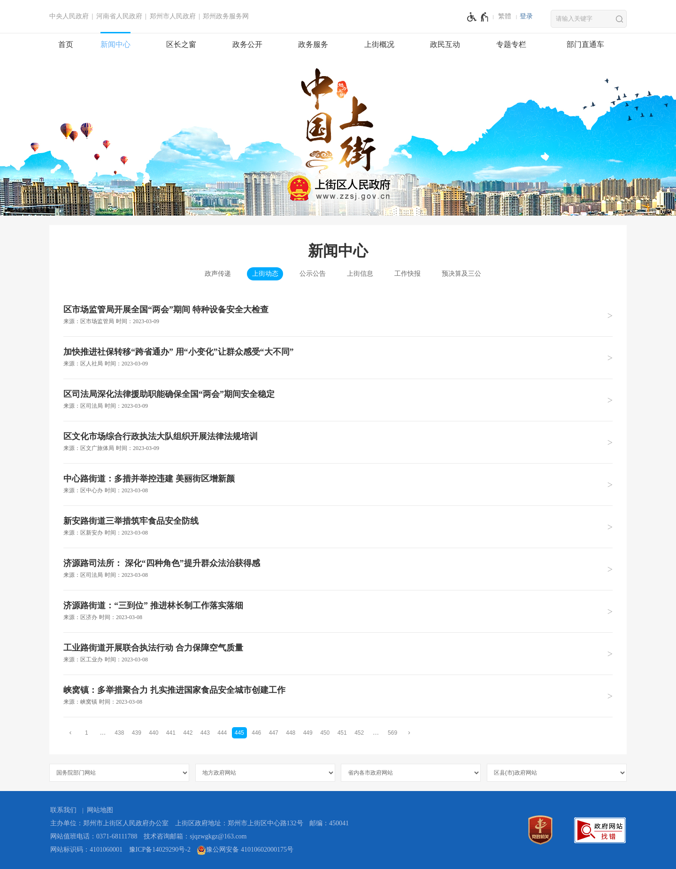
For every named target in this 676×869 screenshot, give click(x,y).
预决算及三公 (461, 273)
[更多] (376, 732)
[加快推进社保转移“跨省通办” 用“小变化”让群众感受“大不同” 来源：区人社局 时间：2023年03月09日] (338, 357)
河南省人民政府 (119, 16)
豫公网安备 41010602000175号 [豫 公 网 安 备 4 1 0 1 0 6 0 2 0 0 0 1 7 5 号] (245, 850)
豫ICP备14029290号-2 (160, 849)
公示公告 (313, 273)
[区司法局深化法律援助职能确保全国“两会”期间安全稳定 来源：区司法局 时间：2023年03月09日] (338, 400)
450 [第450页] (325, 732)
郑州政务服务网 (226, 16)
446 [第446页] (256, 732)
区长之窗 (181, 44)
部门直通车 (585, 44)
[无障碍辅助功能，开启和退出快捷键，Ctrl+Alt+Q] (478, 17)
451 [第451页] (342, 732)
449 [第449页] (308, 732)
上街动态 (265, 273)
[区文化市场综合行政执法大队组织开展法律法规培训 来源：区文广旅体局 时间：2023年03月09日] (338, 442)
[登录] (526, 16)
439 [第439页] (136, 732)
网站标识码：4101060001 (86, 849)
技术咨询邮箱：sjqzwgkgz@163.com (195, 836)
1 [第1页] (86, 732)
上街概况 (379, 44)
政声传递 (218, 273)
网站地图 (100, 810)
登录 (526, 16)
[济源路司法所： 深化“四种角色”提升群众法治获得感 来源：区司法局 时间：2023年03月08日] (338, 569)
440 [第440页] (153, 732)
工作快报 (407, 273)
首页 (65, 44)
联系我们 (63, 810)
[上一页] (70, 732)
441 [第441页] (171, 732)
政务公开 (247, 44)
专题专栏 (511, 44)
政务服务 (313, 44)
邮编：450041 (329, 823)
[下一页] (409, 732)
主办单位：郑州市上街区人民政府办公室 (109, 823)
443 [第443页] (205, 732)
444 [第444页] (222, 732)
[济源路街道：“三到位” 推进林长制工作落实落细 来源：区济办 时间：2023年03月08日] (338, 611)
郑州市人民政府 (173, 16)
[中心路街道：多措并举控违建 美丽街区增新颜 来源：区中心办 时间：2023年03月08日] (338, 484)
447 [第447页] (273, 732)
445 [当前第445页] (239, 732)
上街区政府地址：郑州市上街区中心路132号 (239, 823)
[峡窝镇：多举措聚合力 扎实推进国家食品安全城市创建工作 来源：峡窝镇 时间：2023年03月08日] (338, 696)
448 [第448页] (290, 732)
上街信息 (360, 273)
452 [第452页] (359, 732)
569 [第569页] (392, 732)
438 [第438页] (119, 732)
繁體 (504, 16)
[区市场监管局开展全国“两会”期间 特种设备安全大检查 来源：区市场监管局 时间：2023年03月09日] (338, 315)
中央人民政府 (69, 16)
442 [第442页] (187, 732)
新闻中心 (115, 44)
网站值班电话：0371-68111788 (94, 836)
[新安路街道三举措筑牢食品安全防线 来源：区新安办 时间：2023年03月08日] (338, 526)
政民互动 (445, 44)
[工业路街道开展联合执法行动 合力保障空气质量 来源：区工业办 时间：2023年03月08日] (338, 653)
